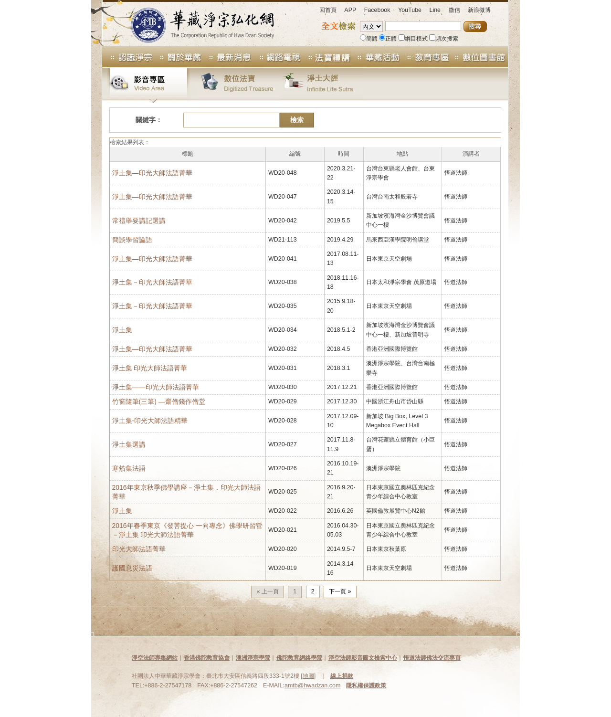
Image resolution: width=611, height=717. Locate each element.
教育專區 (426, 56)
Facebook (377, 10)
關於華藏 (177, 56)
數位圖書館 (479, 56)
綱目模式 (413, 38)
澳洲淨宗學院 (253, 657)
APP (350, 10)
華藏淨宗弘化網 (193, 23)
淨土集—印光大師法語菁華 (152, 173)
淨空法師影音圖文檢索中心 (362, 657)
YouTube (409, 10)
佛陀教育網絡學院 (299, 657)
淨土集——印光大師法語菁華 (155, 387)
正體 (388, 38)
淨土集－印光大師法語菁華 (152, 282)
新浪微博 (479, 10)
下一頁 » (340, 591)
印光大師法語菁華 (139, 549)
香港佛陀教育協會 (207, 657)
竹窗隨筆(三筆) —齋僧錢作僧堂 (158, 401)
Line (435, 10)
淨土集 (122, 330)
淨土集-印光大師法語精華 (150, 420)
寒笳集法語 (129, 468)
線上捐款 (341, 676)
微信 (454, 10)
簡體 (369, 38)
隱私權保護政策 (366, 685)
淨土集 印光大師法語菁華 (150, 368)
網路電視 (277, 56)
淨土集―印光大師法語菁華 (152, 259)
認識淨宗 (127, 56)
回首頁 (328, 10)
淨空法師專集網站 (155, 657)
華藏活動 (376, 56)
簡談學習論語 (132, 239)
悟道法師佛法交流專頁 (432, 657)
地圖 (308, 676)
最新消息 (227, 56)
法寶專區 (326, 56)
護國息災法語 (132, 568)
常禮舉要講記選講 (139, 220)
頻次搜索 (443, 38)
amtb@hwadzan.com (312, 685)
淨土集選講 (129, 444)
